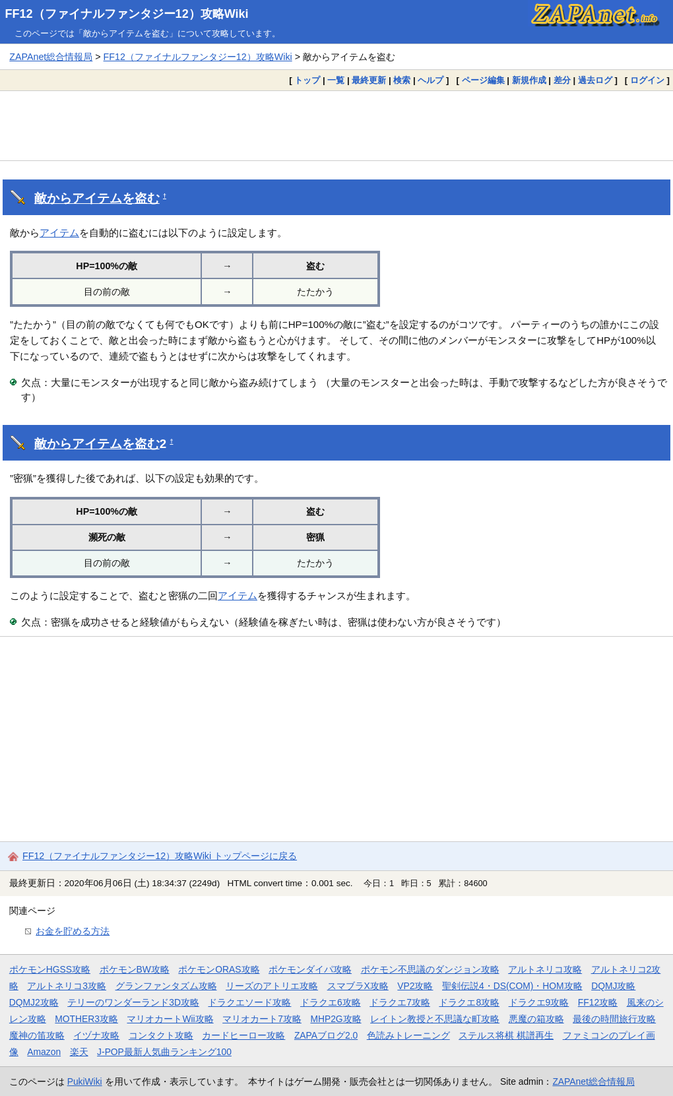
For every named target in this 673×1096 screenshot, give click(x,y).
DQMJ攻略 (613, 986)
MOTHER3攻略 (86, 1019)
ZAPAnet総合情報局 (50, 56)
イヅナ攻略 (96, 1035)
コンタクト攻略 (161, 1035)
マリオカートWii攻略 (170, 1019)
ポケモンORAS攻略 (218, 969)
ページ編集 (483, 80)
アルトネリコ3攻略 (66, 986)
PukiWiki (84, 1081)
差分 (562, 80)
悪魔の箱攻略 (536, 1019)
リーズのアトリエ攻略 (272, 986)
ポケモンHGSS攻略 (49, 969)
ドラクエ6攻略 (330, 1002)
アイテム (59, 232)
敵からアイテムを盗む (97, 198)
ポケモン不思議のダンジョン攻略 (430, 969)
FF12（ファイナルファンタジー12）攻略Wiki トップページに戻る (159, 856)
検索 (401, 80)
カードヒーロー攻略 (243, 1035)
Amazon (44, 1052)
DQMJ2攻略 (34, 1002)
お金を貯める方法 (73, 931)
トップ (307, 80)
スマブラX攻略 (358, 986)
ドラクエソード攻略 (249, 1002)
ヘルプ (430, 80)
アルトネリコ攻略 (545, 969)
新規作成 (529, 80)
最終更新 (369, 80)
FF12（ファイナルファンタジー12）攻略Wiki (127, 13)
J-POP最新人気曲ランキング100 (164, 1052)
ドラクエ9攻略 (539, 1002)
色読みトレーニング (408, 1035)
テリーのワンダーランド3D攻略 (133, 1002)
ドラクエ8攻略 (469, 1002)
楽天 (79, 1052)
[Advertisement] (336, 125)
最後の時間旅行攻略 (614, 1019)
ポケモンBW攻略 (135, 969)
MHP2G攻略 (335, 1019)
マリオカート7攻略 (262, 1019)
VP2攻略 (415, 986)
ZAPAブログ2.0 (326, 1035)
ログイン (647, 80)
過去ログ (595, 80)
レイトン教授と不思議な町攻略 (434, 1019)
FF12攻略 (598, 1002)
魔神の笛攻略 (37, 1035)
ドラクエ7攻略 (399, 1002)
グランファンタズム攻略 (166, 986)
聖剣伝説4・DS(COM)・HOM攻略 (512, 986)
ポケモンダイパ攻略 (310, 969)
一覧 (335, 80)
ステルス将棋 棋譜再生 (506, 1035)
